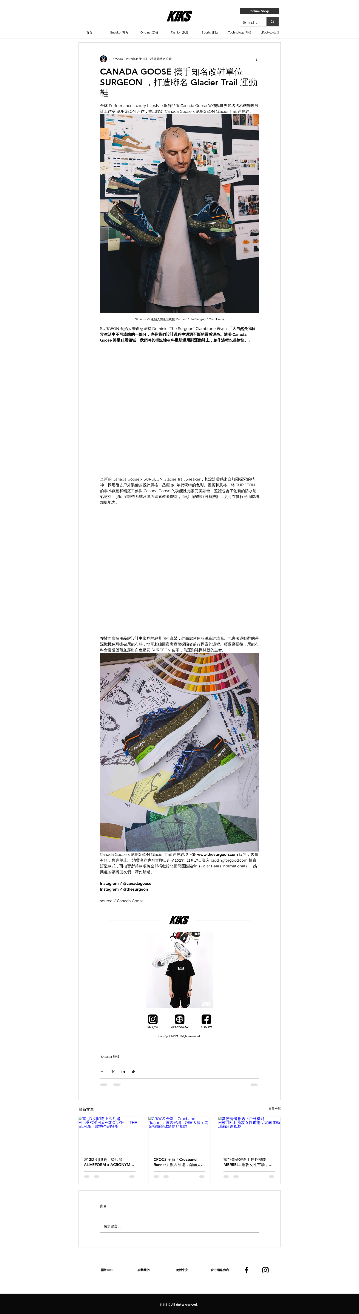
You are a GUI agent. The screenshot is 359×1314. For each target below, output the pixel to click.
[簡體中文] (182, 1270)
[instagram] (265, 1270)
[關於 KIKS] (107, 1270)
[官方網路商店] (220, 1270)
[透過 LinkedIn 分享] (123, 1071)
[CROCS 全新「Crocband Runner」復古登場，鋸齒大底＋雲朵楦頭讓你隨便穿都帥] (179, 1134)
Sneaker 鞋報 (110, 1056)
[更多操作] (256, 58)
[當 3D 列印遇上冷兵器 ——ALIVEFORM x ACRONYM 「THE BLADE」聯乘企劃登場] (110, 1134)
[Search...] (250, 22)
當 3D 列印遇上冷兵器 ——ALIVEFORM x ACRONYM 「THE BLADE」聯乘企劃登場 (108, 1162)
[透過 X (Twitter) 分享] (113, 1071)
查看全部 (275, 1108)
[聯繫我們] (143, 1270)
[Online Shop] (259, 11)
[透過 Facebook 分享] (102, 1071)
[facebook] (246, 1270)
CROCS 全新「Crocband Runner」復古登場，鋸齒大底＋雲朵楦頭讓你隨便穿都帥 (179, 1162)
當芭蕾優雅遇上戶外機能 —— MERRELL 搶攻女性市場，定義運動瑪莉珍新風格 (249, 1162)
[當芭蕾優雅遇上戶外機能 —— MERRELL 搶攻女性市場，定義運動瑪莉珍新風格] (249, 1134)
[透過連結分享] (134, 1071)
